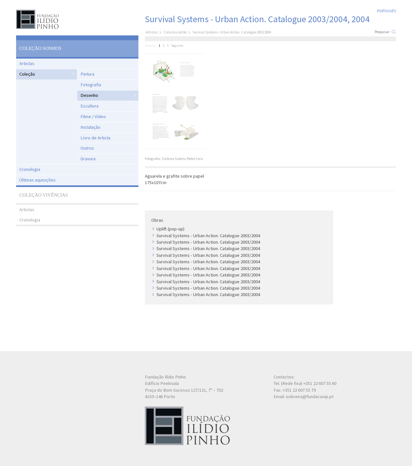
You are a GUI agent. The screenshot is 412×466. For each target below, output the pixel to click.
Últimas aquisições (37, 180)
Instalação (90, 127)
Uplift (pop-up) (170, 229)
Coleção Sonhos (40, 48)
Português (386, 11)
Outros (87, 148)
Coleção (27, 74)
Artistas (26, 63)
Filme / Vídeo (93, 116)
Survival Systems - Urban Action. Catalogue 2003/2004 (208, 235)
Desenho (89, 95)
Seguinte (177, 45)
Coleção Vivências (43, 195)
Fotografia (90, 85)
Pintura (87, 74)
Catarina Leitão (175, 32)
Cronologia (29, 169)
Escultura (89, 106)
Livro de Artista (95, 138)
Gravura (88, 159)
